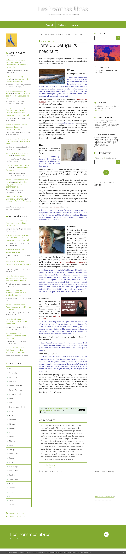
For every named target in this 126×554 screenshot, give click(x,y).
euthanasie (44, 410)
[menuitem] (49, 24)
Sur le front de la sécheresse (72, 34)
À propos (75, 25)
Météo (11, 445)
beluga (77, 408)
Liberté (11, 437)
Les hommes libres (63, 8)
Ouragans (12, 449)
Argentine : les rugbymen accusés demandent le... (16, 184)
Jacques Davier (12, 127)
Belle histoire (14, 377)
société (11, 492)
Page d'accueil (56, 34)
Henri (8, 79)
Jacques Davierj (13, 62)
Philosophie (13, 454)
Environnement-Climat (17, 407)
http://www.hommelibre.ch (104, 497)
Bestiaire (12, 381)
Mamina (12, 441)
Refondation (13, 471)
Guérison (12, 420)
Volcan (11, 505)
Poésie (11, 458)
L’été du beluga (44, 34)
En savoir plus (87, 552)
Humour (12, 428)
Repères (12, 475)
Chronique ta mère (16, 394)
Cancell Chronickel (15, 386)
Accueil (49, 25)
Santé (11, 483)
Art (10, 369)
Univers (12, 500)
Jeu (10, 432)
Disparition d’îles (13, 129)
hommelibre (11, 141)
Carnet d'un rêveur (16, 390)
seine (50, 410)
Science (12, 488)
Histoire (12, 424)
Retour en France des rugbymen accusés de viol (18, 95)
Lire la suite (98, 110)
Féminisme (13, 415)
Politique (12, 462)
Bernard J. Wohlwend (15, 110)
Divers (11, 398)
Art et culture (14, 373)
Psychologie (13, 466)
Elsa (10, 403)
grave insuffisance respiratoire (73, 262)
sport (11, 496)
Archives (62, 25)
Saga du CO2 (14, 479)
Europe (11, 411)
